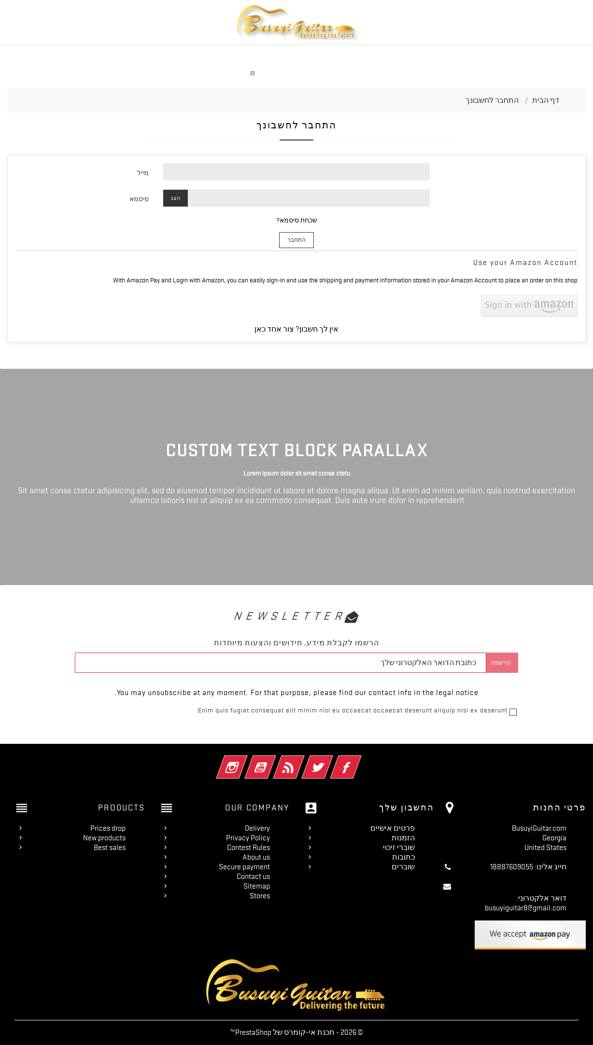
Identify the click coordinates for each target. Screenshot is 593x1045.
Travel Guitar (282, 55)
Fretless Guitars (128, 55)
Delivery (257, 828)
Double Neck (472, 55)
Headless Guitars (411, 55)
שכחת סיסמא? (296, 220)
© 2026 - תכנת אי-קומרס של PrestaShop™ (296, 1032)
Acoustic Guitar (343, 55)
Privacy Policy (248, 838)
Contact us (253, 876)
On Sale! (182, 55)
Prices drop (108, 828)
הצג (175, 198)
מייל (143, 173)
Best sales (110, 847)
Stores (260, 896)
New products (104, 838)
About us (256, 857)
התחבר (296, 240)
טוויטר (306, 760)
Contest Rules (248, 847)
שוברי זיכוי (399, 847)
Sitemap (256, 886)
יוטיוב (249, 760)
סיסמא (139, 199)
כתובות (403, 857)
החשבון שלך (406, 807)
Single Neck (228, 55)
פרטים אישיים (392, 828)
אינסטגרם (221, 760)
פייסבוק (335, 760)
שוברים (403, 867)
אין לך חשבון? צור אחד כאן (296, 329)
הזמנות (403, 838)
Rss (278, 760)
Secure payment (244, 867)
